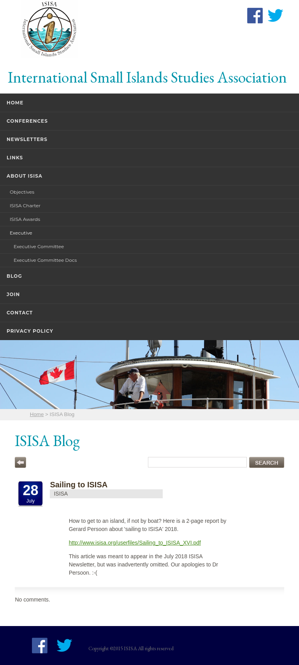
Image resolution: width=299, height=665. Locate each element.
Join (13, 294)
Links (15, 158)
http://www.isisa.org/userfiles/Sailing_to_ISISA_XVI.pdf (135, 543)
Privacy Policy (30, 331)
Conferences (27, 121)
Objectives (22, 192)
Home (15, 103)
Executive (21, 233)
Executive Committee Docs (45, 260)
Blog (14, 276)
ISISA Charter (25, 205)
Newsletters (27, 139)
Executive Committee (39, 246)
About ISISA (24, 176)
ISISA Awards (25, 219)
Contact (20, 313)
